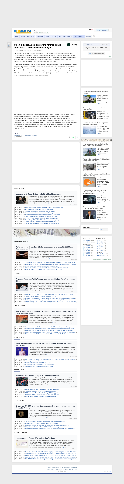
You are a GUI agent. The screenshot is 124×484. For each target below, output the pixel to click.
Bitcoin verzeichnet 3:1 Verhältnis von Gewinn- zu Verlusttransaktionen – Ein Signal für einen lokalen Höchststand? (56, 428)
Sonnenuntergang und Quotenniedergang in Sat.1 (39, 366)
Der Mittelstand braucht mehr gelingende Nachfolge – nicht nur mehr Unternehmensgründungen (51, 459)
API (73, 469)
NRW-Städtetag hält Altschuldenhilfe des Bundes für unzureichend (95, 145)
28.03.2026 (100, 242)
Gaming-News (19, 305)
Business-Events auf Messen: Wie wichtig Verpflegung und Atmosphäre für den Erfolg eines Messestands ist (55, 452)
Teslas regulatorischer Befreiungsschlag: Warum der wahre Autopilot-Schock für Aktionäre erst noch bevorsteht (55, 300)
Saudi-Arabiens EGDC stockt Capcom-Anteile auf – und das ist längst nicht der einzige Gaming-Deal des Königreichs (57, 332)
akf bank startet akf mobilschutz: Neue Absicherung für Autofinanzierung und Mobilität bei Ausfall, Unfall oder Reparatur (58, 453)
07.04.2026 (87, 240)
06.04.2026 (87, 242)
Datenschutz (55, 467)
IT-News (17, 273)
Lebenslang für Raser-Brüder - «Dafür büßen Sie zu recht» (38, 194)
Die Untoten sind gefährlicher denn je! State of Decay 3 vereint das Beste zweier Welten (49, 334)
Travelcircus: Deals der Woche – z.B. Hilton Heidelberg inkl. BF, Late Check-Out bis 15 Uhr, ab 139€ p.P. (53, 262)
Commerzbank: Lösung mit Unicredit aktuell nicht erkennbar (41, 423)
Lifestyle (53, 36)
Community (40, 36)
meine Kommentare (97, 259)
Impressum (74, 467)
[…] (49, 203)
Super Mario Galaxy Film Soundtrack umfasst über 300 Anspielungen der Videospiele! (48, 327)
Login (98, 30)
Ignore (105, 259)
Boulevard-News (21, 241)
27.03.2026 (100, 243)
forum (109, 56)
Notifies (109, 259)
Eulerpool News (39, 50)
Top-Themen (19, 188)
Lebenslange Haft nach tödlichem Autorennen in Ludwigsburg (42, 220)
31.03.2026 (87, 254)
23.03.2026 (100, 250)
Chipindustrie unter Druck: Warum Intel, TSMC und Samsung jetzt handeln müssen (48, 427)
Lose (47, 36)
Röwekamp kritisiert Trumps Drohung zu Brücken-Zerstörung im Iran (44, 207)
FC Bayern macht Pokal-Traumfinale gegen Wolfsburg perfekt (42, 393)
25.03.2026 (100, 247)
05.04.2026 (87, 246)
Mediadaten (67, 467)
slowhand (89, 44)
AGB (61, 467)
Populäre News (101, 254)
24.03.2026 (100, 248)
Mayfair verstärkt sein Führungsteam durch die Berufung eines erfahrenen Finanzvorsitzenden (51, 455)
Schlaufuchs (30, 36)
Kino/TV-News (19, 337)
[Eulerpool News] (18, 135)
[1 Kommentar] (18, 136)
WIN (60, 36)
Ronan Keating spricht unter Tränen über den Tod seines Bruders (95, 207)
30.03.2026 (87, 255)
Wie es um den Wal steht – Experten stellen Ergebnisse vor (41, 218)
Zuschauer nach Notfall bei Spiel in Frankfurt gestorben (37, 376)
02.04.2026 (87, 250)
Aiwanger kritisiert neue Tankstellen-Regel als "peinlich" (40, 211)
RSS (76, 469)
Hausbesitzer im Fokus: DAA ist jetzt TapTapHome (35, 438)
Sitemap (49, 467)
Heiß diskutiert (101, 255)
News (16, 36)
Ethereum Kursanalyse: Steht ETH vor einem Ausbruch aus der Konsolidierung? (47, 425)
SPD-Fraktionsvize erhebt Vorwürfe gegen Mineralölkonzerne (42, 223)
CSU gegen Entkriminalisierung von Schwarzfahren (39, 209)
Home (48, 469)
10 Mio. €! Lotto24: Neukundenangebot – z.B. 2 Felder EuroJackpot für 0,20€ (46, 268)
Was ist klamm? (79, 36)
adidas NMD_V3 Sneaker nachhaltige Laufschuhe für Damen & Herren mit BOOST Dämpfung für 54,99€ (54, 264)
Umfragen (67, 36)
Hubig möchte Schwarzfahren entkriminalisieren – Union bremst (42, 214)
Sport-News (19, 370)
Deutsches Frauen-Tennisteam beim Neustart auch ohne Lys (41, 394)
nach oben (106, 471)
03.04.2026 (87, 249)
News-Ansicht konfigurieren (104, 258)
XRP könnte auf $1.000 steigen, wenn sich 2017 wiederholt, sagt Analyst (45, 421)
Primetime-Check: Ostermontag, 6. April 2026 (37, 362)
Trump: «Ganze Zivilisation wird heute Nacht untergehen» (41, 221)
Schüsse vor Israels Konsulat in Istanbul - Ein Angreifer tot (41, 213)
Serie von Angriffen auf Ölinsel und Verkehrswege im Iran (41, 216)
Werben (88, 36)
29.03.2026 (100, 240)
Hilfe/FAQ (68, 469)
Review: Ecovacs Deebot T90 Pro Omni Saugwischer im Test (96, 160)
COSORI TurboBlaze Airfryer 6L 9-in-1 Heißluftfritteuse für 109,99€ (43, 269)
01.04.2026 (87, 252)
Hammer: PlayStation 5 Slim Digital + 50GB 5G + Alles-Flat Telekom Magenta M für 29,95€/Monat (52, 298)
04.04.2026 (87, 247)
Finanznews (19, 400)
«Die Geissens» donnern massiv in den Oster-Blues (39, 364)
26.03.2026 (100, 245)
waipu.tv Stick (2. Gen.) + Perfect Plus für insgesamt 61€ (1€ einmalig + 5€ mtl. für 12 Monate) (51, 301)
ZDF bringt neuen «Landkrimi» (33, 361)
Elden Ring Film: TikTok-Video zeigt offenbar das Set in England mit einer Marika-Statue (49, 330)
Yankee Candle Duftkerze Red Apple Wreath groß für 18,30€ (41, 296)
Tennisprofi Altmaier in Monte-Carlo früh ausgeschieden (40, 391)
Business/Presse (21, 432)
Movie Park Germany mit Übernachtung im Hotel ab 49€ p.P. (41, 266)
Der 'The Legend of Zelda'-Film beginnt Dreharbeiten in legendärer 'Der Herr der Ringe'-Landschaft (52, 359)
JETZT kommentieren (96, 53)
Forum (23, 36)
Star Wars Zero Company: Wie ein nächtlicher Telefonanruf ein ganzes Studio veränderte (49, 328)
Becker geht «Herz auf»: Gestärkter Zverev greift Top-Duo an (42, 389)
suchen (103, 230)
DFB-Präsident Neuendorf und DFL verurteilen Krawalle (40, 396)
